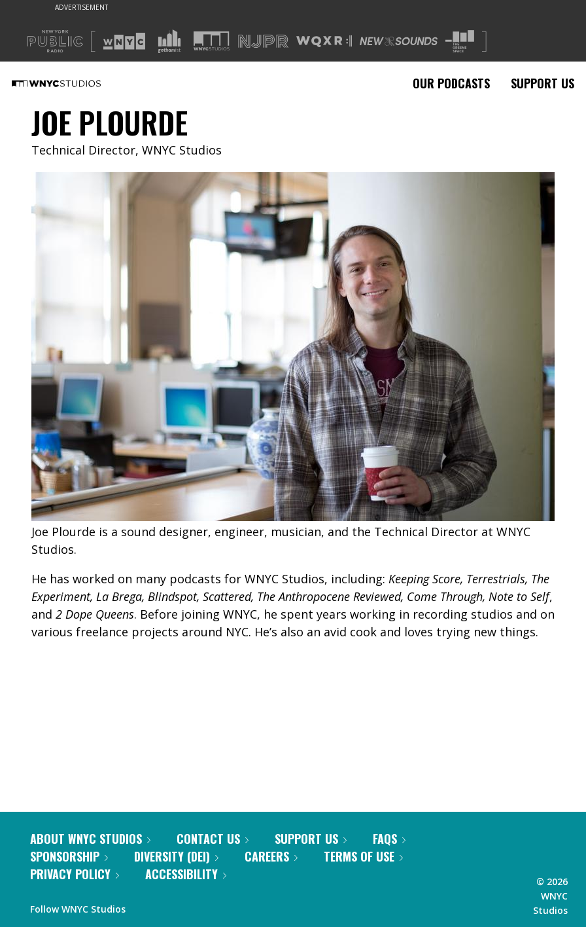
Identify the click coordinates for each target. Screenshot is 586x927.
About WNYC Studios (90, 838)
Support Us (542, 83)
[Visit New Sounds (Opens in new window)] (399, 41)
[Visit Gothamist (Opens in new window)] (169, 41)
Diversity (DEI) (176, 856)
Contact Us (213, 838)
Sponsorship (69, 856)
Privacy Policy (74, 873)
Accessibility (185, 873)
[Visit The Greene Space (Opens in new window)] (459, 41)
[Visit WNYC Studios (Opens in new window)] (212, 40)
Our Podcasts (451, 83)
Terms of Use (363, 856)
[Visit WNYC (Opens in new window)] (124, 41)
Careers (271, 856)
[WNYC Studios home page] (72, 83)
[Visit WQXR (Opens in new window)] (324, 41)
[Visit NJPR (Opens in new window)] (263, 41)
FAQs (389, 838)
